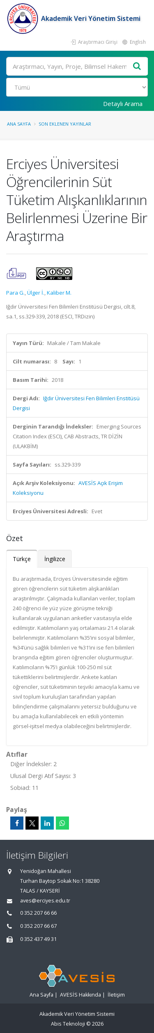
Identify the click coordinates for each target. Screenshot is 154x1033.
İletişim (116, 994)
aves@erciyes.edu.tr (45, 900)
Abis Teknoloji (68, 1023)
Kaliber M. (59, 292)
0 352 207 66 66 (38, 912)
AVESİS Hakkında (80, 994)
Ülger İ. (35, 292)
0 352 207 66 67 (38, 925)
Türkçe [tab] (22, 559)
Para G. (15, 292)
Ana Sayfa (19, 124)
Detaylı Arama (123, 103)
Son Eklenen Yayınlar (65, 124)
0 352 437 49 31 (38, 939)
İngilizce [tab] (54, 559)
